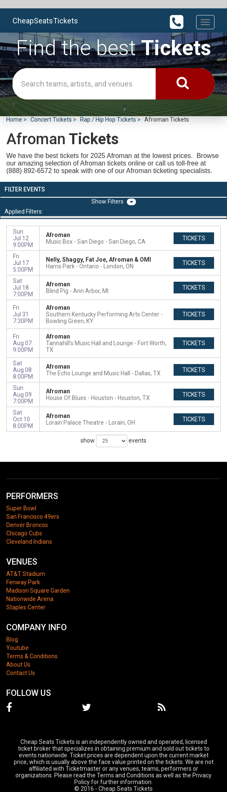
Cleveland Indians (29, 541)
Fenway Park (23, 582)
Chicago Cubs (24, 533)
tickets (193, 238)
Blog (12, 639)
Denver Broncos (27, 525)
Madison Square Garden (38, 590)
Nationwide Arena (29, 599)
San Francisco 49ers (32, 516)
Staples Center (25, 607)
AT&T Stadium (25, 573)
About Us (18, 664)
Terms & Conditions (32, 656)
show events (113, 441)
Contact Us (20, 673)
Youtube (17, 647)
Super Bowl (21, 508)
